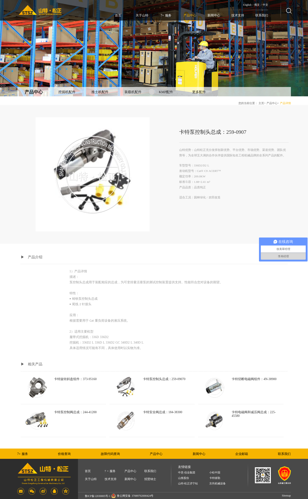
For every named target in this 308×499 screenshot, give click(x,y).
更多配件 (199, 92)
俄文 (257, 4)
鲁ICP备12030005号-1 (98, 496)
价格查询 (64, 454)
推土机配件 (100, 92)
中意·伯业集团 (186, 472)
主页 (261, 103)
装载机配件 (133, 92)
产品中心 (190, 15)
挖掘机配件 (66, 92)
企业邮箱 (241, 454)
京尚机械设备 (217, 483)
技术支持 (237, 15)
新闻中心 (213, 15)
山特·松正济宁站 (188, 483)
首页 (118, 15)
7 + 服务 (110, 471)
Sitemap (286, 495)
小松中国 (214, 472)
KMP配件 (166, 92)
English (247, 4)
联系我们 (261, 15)
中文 (265, 4)
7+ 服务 (165, 15)
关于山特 (142, 15)
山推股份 (183, 478)
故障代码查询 (110, 454)
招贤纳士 (150, 479)
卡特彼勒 (214, 478)
